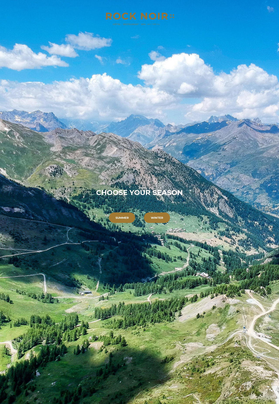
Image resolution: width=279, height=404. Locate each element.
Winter (157, 217)
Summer (122, 217)
